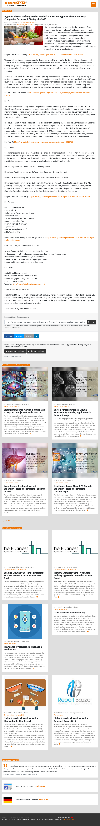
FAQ (3, 819)
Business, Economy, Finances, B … (73, 713)
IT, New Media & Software (29, 22)
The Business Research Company (15, 569)
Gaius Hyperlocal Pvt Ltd (62, 609)
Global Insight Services (24, 25)
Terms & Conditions (28, 819)
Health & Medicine (68, 404)
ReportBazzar (58, 715)
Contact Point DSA (42, 819)
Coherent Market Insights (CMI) (14, 715)
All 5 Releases (9, 521)
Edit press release (36, 351)
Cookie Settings (69, 819)
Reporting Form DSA (55, 819)
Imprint (7, 819)
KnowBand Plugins (10, 643)
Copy (91, 322)
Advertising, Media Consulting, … (23, 567)
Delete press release (15, 351)
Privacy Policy (16, 819)
